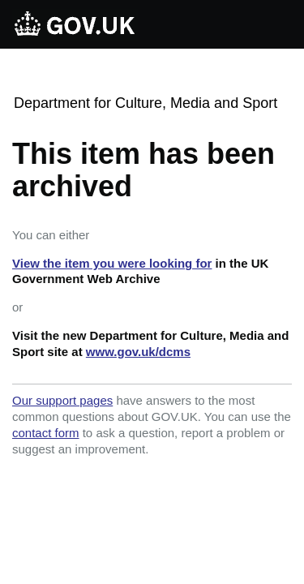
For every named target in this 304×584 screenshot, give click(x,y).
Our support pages (62, 400)
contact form (45, 433)
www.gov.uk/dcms (138, 352)
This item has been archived (143, 170)
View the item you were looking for (112, 263)
